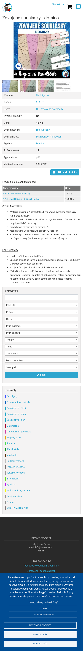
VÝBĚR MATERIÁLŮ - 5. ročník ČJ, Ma (21, 199)
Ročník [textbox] (9, 312)
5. (37, 102)
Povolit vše (40, 644)
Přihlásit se (57, 4)
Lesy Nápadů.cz (7, 7)
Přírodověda (13, 449)
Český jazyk (42, 95)
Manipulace (42, 136)
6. (40, 102)
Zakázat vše (40, 634)
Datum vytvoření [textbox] (14, 360)
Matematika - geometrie (19, 431)
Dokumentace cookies (43, 614)
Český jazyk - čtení (16, 408)
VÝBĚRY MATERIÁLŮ (17, 508)
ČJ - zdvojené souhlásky (49, 109)
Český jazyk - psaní (16, 414)
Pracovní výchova (16, 467)
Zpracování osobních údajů (41, 570)
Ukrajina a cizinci (15, 496)
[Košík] (69, 7)
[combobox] (41, 305)
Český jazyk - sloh (16, 419)
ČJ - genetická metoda (18, 402)
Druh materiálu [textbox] (13, 326)
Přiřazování (56, 136)
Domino (40, 143)
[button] (41, 50)
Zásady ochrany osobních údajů (43, 602)
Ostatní (10, 502)
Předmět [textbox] (10, 305)
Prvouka (11, 443)
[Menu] (78, 6)
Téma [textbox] (9, 346)
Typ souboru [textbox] (12, 353)
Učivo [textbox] (9, 319)
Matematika (13, 425)
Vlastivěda (12, 455)
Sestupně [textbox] (11, 367)
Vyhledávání (11, 290)
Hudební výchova (15, 461)
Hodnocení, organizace (18, 490)
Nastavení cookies (40, 625)
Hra (38, 129)
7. (43, 102)
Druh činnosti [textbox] (13, 332)
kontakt (41, 550)
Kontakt (43, 608)
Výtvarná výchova (16, 472)
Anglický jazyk (14, 437)
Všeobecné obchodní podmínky (41, 565)
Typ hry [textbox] (10, 339)
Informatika (13, 478)
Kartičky (45, 129)
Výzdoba (11, 484)
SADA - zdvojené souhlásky (16, 193)
